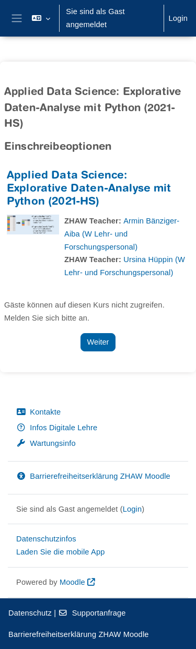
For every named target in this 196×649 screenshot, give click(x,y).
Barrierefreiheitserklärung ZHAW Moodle (93, 476)
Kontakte (38, 412)
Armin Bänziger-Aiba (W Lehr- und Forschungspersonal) (121, 234)
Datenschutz (30, 613)
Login (178, 18)
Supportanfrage (91, 613)
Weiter (98, 342)
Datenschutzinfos (46, 539)
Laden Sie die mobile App (60, 552)
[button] (41, 18)
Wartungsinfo (46, 443)
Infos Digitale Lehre (56, 427)
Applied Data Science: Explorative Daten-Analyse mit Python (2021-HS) (89, 189)
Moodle (72, 582)
